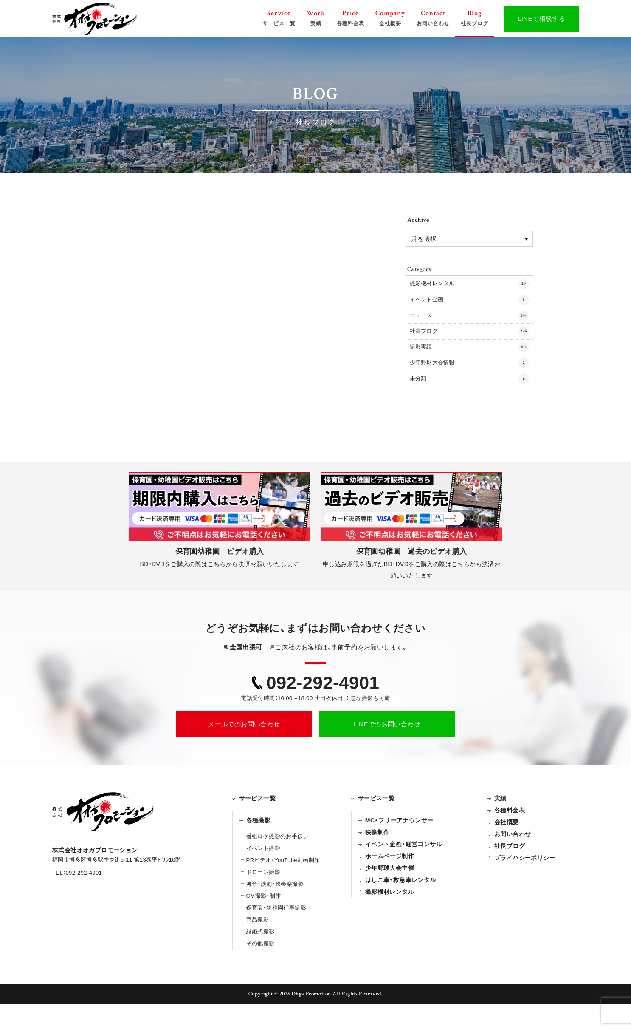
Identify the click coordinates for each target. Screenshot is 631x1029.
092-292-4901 (322, 707)
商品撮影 (257, 944)
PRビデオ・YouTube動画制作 (283, 885)
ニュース (469, 324)
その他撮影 (260, 968)
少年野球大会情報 (469, 382)
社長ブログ (469, 344)
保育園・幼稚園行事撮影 (276, 932)
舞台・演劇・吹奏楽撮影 (275, 908)
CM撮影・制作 (263, 920)
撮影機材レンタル (469, 286)
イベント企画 (469, 305)
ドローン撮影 (263, 896)
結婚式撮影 (260, 956)
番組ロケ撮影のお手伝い (277, 861)
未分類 (469, 402)
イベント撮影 (263, 873)
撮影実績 (469, 363)
